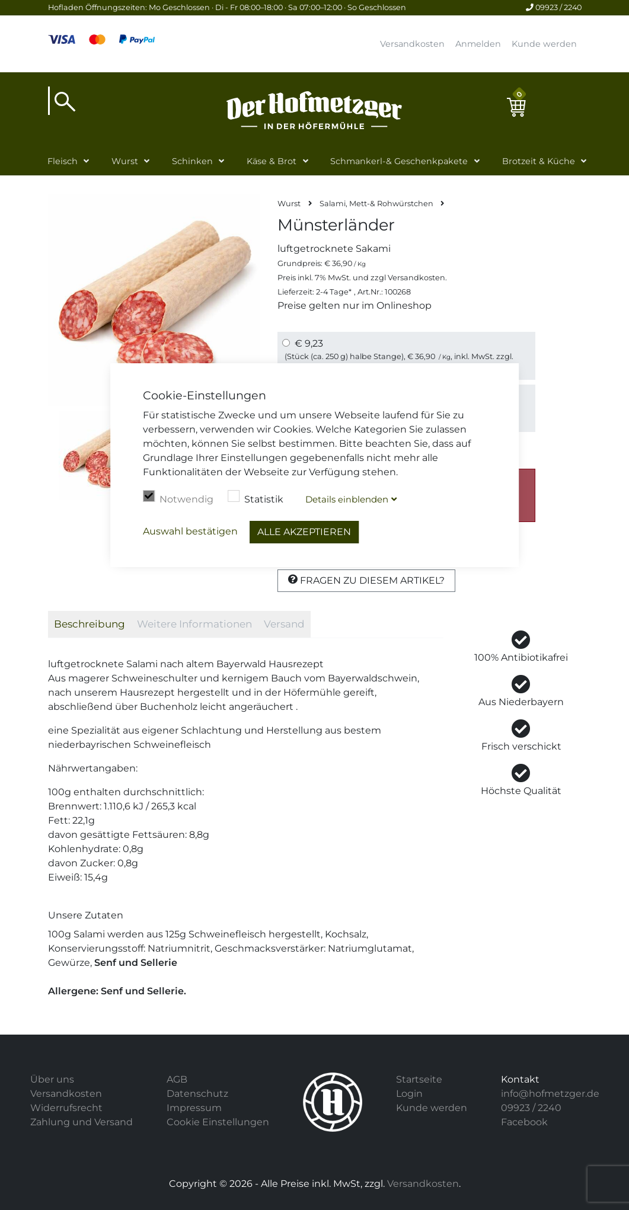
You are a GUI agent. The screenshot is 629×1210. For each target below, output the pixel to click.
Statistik (255, 498)
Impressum (194, 1107)
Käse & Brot (271, 161)
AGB (177, 1079)
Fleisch (62, 161)
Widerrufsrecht (66, 1107)
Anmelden (478, 44)
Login (409, 1093)
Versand (284, 624)
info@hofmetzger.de (550, 1093)
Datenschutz (197, 1093)
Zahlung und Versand (81, 1122)
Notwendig (178, 498)
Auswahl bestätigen (190, 531)
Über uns (52, 1079)
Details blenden (346, 499)
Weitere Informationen (194, 624)
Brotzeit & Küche (538, 161)
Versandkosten (412, 44)
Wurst (124, 161)
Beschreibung (89, 624)
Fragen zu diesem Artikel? (366, 580)
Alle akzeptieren (304, 531)
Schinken (192, 161)
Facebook (524, 1122)
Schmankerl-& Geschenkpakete (399, 161)
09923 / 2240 (554, 7)
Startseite (419, 1079)
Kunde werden (544, 44)
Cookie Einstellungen (218, 1122)
